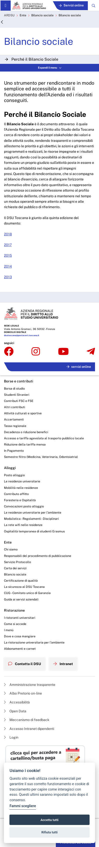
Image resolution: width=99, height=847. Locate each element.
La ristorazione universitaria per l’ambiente (34, 642)
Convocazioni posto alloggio (24, 506)
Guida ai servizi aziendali (21, 599)
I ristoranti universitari (19, 618)
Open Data (15, 711)
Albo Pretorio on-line (23, 693)
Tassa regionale (15, 426)
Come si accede (15, 624)
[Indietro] (2, 22)
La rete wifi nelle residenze (23, 525)
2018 (8, 234)
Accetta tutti (49, 820)
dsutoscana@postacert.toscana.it (21, 335)
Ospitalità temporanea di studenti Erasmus (34, 531)
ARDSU (9, 15)
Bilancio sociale (42, 15)
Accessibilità (17, 702)
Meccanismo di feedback (26, 720)
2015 (8, 255)
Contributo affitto (16, 494)
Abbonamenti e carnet (20, 648)
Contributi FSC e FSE (18, 401)
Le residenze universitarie (22, 481)
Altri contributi (14, 407)
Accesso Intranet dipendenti (29, 729)
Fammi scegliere (22, 806)
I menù (8, 630)
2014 (8, 266)
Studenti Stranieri (16, 395)
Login (11, 737)
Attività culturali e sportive (23, 413)
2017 (8, 245)
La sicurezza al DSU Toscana (24, 587)
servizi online (78, 367)
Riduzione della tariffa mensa (25, 444)
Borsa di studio (14, 388)
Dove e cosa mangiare (19, 636)
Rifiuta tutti (49, 832)
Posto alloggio (14, 475)
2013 (8, 277)
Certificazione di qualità (21, 580)
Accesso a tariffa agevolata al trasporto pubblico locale (44, 438)
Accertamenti (14, 419)
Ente (23, 15)
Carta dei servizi (15, 568)
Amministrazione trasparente (29, 685)
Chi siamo (11, 549)
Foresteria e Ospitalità (20, 500)
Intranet (63, 664)
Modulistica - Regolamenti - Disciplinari (31, 519)
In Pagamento (14, 450)
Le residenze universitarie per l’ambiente (32, 512)
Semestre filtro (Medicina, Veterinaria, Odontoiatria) (41, 457)
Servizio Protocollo (17, 562)
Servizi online (71, 5)
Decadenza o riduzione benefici (26, 432)
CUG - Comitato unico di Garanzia (27, 593)
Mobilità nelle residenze (21, 488)
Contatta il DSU (24, 664)
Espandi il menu (49, 67)
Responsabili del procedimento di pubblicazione (37, 556)
